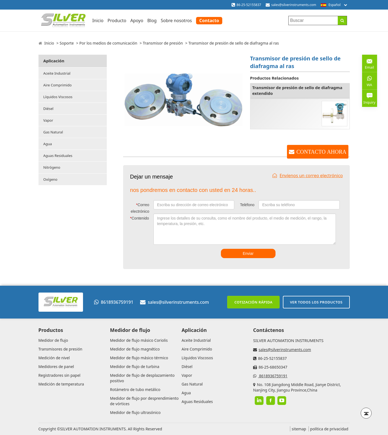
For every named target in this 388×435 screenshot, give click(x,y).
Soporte (67, 43)
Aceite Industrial (56, 73)
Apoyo (136, 20)
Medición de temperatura (61, 384)
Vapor (48, 120)
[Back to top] (366, 413)
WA (369, 80)
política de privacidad (329, 428)
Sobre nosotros (176, 20)
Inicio (97, 20)
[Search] (342, 20)
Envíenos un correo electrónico (308, 176)
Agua (47, 143)
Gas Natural (53, 132)
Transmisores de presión (60, 349)
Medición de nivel (54, 357)
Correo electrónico (140, 208)
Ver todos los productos (316, 302)
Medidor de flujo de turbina (134, 366)
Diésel (48, 108)
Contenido (139, 218)
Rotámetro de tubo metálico (135, 389)
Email (369, 63)
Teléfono (247, 205)
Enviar (248, 253)
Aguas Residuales (57, 155)
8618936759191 (113, 302)
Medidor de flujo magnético (135, 349)
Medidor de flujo (53, 340)
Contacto (209, 20)
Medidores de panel (56, 366)
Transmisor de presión (163, 43)
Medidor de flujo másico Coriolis (139, 340)
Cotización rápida (253, 302)
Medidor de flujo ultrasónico (135, 412)
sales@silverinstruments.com (293, 4)
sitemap (299, 428)
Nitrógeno (51, 167)
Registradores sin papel (59, 375)
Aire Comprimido (57, 85)
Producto (117, 20)
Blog (152, 20)
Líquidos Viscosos (58, 96)
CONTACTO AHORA (321, 151)
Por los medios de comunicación (108, 43)
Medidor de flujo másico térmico (139, 357)
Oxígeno (50, 179)
